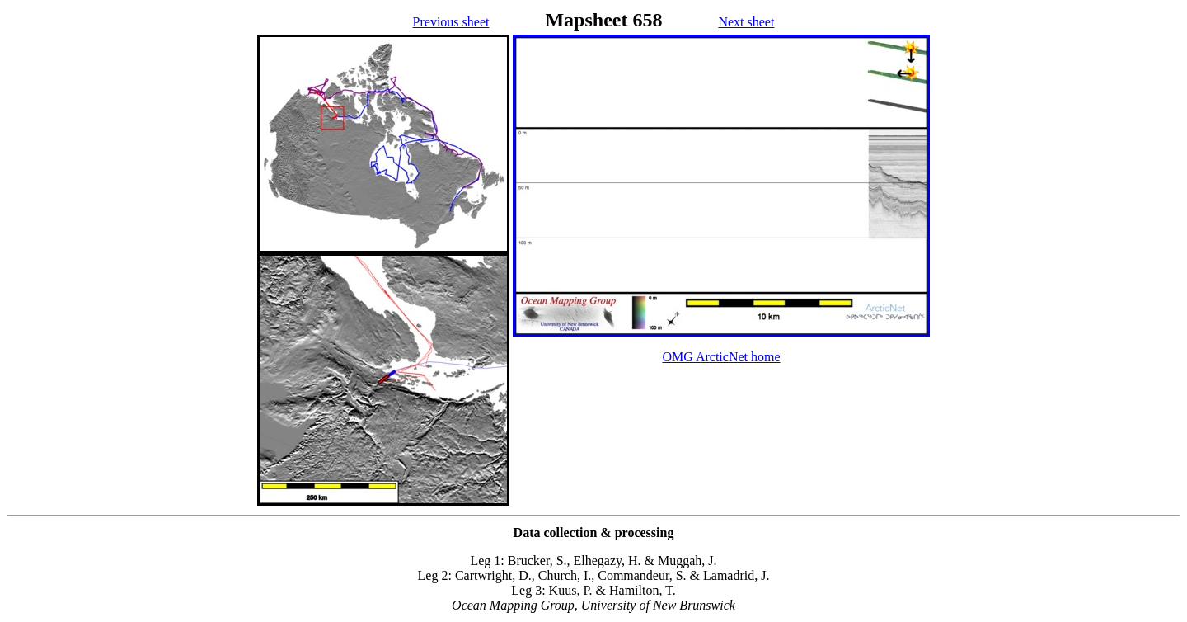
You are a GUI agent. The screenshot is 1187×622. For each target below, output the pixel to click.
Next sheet (746, 22)
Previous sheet (451, 22)
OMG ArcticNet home (721, 357)
